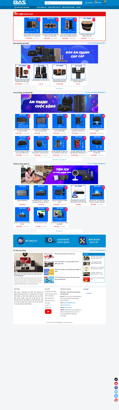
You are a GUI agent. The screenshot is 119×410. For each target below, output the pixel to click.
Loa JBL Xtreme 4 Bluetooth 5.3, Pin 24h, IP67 (96, 228)
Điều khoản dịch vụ (50, 384)
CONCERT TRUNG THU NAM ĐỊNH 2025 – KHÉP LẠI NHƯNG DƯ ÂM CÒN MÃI (97, 357)
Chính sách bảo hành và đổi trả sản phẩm (51, 379)
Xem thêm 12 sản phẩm (58, 236)
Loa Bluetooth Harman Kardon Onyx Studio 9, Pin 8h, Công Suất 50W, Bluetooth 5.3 (41, 228)
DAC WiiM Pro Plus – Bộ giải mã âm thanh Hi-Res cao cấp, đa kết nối (40, 282)
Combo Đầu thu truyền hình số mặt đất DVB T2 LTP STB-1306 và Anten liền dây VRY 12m (78, 282)
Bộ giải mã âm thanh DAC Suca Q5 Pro (22, 304)
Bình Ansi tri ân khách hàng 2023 (97, 363)
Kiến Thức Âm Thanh (68, 7)
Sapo (71, 406)
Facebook (89, 377)
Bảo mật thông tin (49, 382)
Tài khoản (89, 2)
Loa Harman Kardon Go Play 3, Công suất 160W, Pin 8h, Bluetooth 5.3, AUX (22, 228)
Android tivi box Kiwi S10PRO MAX (59, 282)
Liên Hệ (78, 7)
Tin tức (86, 338)
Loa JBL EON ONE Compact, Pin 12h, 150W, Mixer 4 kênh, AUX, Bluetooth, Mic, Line (59, 228)
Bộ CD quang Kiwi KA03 (41, 304)
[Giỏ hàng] (104, 3)
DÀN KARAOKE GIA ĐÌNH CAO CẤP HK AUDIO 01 (78, 152)
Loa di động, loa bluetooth (23, 164)
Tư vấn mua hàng (19, 335)
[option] (59, 35)
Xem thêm (59, 160)
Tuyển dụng (48, 392)
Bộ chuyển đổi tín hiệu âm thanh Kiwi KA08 (59, 304)
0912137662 (68, 391)
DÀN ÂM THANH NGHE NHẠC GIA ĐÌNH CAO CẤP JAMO (22, 152)
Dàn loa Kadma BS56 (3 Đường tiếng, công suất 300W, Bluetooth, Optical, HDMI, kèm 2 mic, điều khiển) (68, 102)
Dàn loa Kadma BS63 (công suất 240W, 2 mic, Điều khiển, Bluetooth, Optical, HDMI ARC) (50, 102)
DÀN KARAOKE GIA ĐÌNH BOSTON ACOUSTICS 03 (59, 152)
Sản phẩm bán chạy (23, 80)
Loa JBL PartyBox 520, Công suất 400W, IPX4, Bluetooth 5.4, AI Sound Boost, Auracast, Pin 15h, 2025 (78, 228)
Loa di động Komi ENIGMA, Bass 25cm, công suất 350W (40, 206)
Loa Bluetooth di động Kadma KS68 (97, 206)
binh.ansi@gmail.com (70, 387)
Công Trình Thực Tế (54, 7)
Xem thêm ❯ (96, 110)
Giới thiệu (47, 387)
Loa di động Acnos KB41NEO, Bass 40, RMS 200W (59, 206)
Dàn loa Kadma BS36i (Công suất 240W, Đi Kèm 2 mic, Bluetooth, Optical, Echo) (32, 102)
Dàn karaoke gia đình (21, 110)
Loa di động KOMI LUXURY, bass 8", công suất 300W (22, 206)
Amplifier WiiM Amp (22, 281)
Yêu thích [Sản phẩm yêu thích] (97, 2)
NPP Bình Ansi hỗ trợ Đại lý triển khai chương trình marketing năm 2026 (97, 341)
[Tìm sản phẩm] (61, 3)
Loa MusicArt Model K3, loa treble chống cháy (87, 102)
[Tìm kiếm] (79, 3)
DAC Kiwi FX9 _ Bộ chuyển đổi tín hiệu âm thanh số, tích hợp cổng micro (97, 282)
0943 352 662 (66, 389)
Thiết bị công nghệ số (21, 240)
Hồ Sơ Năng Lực (41, 7)
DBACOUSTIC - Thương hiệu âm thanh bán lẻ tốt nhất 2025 (97, 352)
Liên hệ (47, 389)
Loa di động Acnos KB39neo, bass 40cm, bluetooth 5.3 (78, 206)
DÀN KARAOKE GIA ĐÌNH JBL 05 (41, 152)
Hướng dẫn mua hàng (50, 375)
